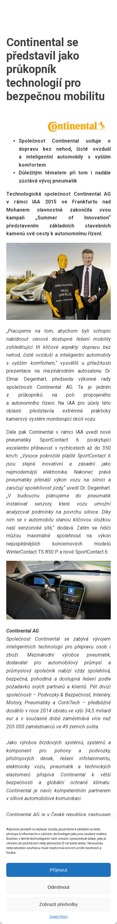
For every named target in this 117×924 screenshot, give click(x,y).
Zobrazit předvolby (58, 904)
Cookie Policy (58, 916)
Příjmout (58, 870)
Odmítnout (58, 887)
